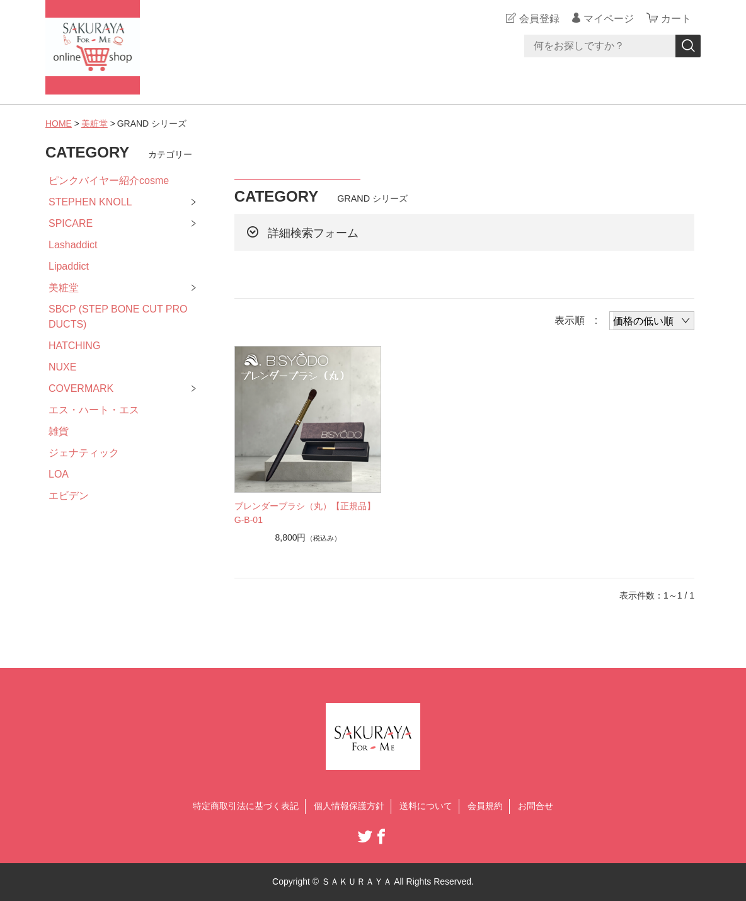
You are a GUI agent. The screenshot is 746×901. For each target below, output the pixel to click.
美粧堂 (94, 123)
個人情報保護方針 (349, 806)
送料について (425, 806)
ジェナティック (84, 452)
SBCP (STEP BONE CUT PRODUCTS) (118, 317)
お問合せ (535, 806)
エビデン (69, 495)
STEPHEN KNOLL (90, 202)
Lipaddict (69, 266)
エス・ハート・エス (94, 410)
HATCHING (74, 345)
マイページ (608, 18)
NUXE (62, 367)
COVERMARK (81, 388)
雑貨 (59, 431)
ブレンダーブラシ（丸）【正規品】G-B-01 (305, 513)
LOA (59, 474)
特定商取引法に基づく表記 (246, 806)
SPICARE (71, 223)
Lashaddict (73, 244)
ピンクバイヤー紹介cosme (109, 180)
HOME (58, 123)
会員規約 (485, 806)
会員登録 (539, 18)
